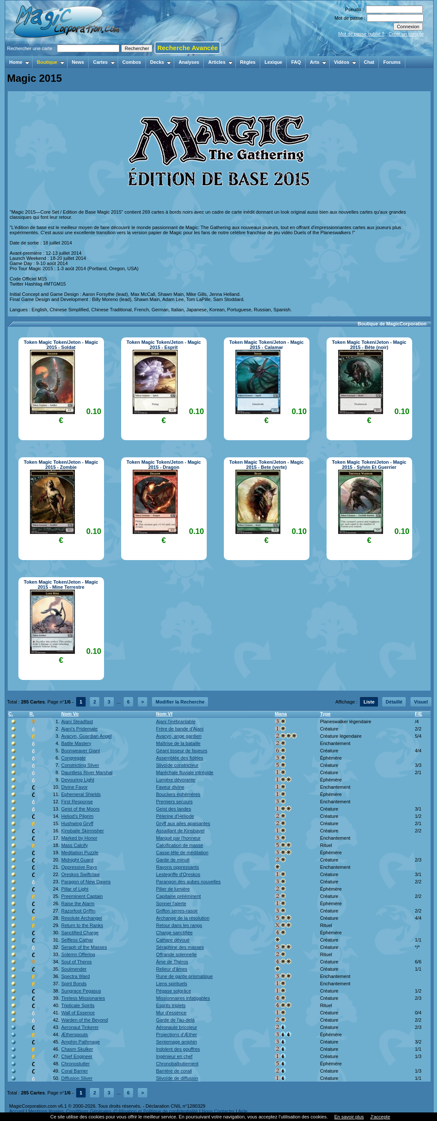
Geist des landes (173, 808)
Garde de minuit (173, 859)
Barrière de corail (174, 1070)
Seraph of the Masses (84, 947)
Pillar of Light (75, 888)
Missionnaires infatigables (183, 998)
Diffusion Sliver (76, 1078)
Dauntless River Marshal (87, 772)
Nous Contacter (218, 1111)
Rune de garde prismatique (184, 976)
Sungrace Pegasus (81, 990)
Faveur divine (170, 787)
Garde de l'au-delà (175, 1020)
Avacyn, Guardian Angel (86, 736)
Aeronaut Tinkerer (79, 1027)
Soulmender (73, 969)
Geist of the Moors (80, 808)
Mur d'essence (171, 1012)
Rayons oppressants (177, 867)
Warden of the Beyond (84, 1020)
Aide (242, 1111)
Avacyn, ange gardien (179, 736)
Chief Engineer (76, 1056)
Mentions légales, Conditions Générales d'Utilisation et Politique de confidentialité (113, 1111)
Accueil (16, 1111)
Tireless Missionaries (83, 998)
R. (32, 713)
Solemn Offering (78, 954)
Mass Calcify (74, 845)
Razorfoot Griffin (78, 910)
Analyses (188, 62)
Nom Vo (70, 713)
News (78, 62)
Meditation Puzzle (79, 852)
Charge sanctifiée (174, 932)
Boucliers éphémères (178, 794)
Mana (281, 713)
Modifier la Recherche (179, 701)
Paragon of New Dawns (86, 881)
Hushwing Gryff (77, 823)
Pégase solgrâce (173, 990)
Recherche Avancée (187, 47)
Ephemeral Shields (81, 794)
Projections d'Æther (176, 1034)
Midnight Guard (77, 859)
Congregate (73, 757)
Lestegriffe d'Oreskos (178, 874)
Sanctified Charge (79, 932)
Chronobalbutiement (177, 1063)
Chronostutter (75, 1063)
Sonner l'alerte (171, 903)
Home (19, 62)
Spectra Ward (75, 976)
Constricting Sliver (80, 765)
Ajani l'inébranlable (176, 721)
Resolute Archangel (81, 918)
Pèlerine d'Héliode (175, 816)
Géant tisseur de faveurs (182, 750)
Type (325, 713)
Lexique (273, 62)
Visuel (421, 701)
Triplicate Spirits (78, 1005)
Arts (318, 62)
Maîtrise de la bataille (178, 743)
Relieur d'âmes (171, 969)
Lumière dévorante (176, 779)
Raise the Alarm (78, 903)
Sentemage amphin (176, 1041)
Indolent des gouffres (178, 1049)
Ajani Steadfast (77, 721)
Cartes (104, 62)
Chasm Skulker (77, 1049)
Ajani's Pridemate (79, 728)
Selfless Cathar (77, 939)
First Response (77, 801)
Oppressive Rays (79, 867)
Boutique (51, 62)
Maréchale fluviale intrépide (185, 772)
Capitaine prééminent (178, 896)
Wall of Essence (78, 1012)
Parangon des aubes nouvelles (188, 881)
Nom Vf (164, 713)
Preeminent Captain (82, 896)
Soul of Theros (76, 961)
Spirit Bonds (73, 983)
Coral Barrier (74, 1070)
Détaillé (394, 701)
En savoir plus (349, 1116)
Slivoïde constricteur (177, 765)
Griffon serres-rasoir (177, 910)
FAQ (296, 62)
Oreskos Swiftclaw (80, 874)
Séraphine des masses (180, 947)
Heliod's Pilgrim (77, 816)
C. (11, 713)
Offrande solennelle (176, 954)
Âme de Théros (172, 961)
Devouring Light (77, 779)
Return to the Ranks (82, 925)
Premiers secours (174, 801)
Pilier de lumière (173, 888)
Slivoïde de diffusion (177, 1078)
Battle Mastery (76, 743)
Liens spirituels (171, 983)
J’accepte (380, 1116)
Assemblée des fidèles (179, 757)
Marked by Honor (79, 838)
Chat (369, 62)
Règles (248, 62)
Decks (160, 62)
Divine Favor (74, 787)
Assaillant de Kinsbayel (180, 830)
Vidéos (345, 62)
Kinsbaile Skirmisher (82, 830)
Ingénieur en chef (174, 1056)
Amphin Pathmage (80, 1041)
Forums (391, 62)
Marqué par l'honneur (178, 838)
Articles (220, 62)
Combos (131, 62)
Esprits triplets (171, 1005)
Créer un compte (406, 33)
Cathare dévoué (173, 939)
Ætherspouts (74, 1034)
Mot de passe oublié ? (361, 33)
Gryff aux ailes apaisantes (183, 823)
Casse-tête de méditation (182, 852)
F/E (418, 713)
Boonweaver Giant (80, 750)
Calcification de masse (179, 845)
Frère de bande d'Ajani (180, 728)
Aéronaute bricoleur (176, 1027)
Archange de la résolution (183, 918)
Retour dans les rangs (179, 925)
